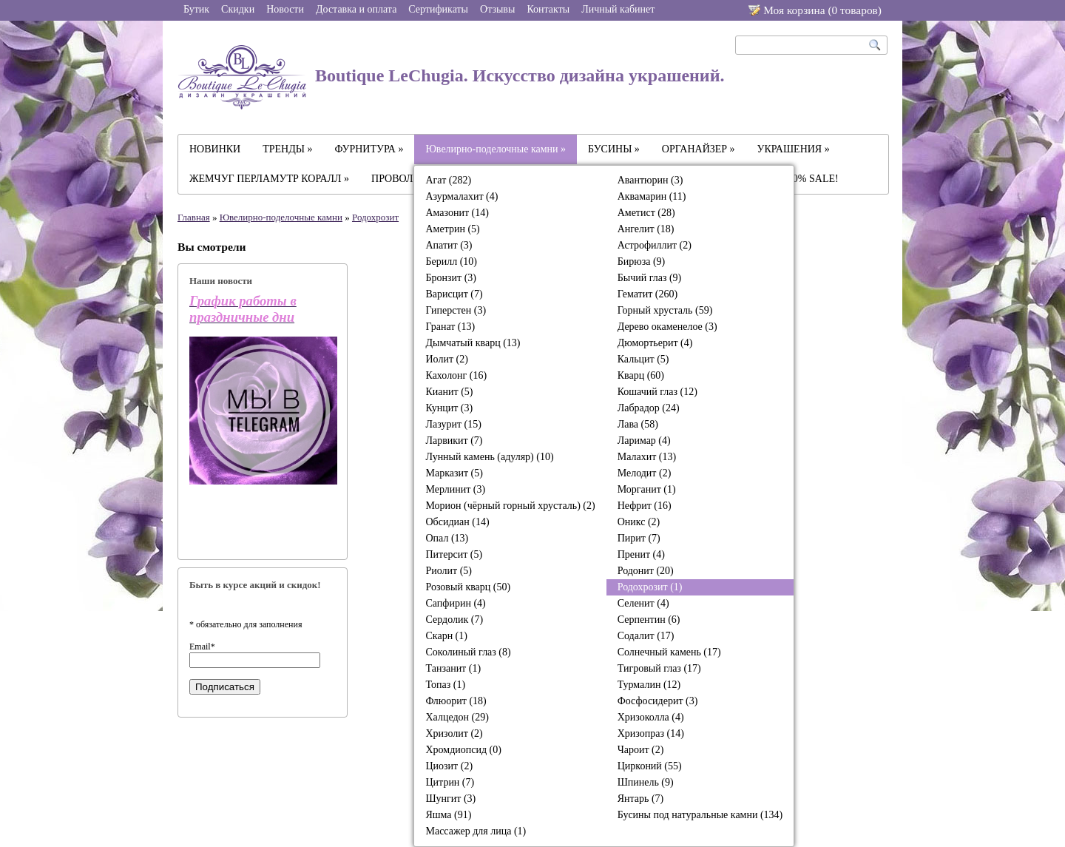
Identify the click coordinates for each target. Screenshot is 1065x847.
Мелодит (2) (645, 473)
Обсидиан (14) (457, 521)
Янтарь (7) (641, 798)
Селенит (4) (643, 603)
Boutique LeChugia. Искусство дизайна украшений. (451, 77)
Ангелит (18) (646, 228)
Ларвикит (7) (453, 440)
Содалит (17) (646, 635)
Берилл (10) (451, 261)
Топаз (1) (445, 684)
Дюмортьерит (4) (655, 342)
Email (202, 646)
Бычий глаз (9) (650, 277)
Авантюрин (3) (650, 180)
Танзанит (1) (453, 668)
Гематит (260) (647, 294)
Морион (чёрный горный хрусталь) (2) (510, 505)
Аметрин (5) (452, 228)
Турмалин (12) (649, 684)
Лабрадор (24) (649, 408)
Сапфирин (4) (455, 603)
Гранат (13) (450, 326)
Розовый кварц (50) (467, 587)
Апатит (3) (448, 245)
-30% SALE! (811, 178)
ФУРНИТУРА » (369, 149)
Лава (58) (638, 424)
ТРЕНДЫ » (287, 149)
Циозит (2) (449, 766)
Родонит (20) (646, 570)
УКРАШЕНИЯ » (793, 149)
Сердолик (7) (454, 619)
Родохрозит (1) (650, 587)
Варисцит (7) (453, 294)
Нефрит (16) (645, 505)
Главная (194, 217)
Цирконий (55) (650, 766)
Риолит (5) (448, 570)
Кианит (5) (449, 391)
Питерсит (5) (453, 554)
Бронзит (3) (450, 277)
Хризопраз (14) (651, 733)
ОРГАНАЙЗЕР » (698, 149)
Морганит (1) (647, 489)
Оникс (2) (639, 521)
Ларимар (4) (644, 440)
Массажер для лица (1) (475, 831)
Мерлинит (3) (455, 489)
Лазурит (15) (453, 424)
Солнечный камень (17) (669, 652)
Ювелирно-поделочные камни (281, 217)
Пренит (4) (641, 554)
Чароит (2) (641, 749)
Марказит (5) (453, 473)
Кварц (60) (641, 375)
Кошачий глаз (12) (657, 391)
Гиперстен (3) (455, 310)
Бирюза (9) (642, 261)
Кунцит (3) (449, 408)
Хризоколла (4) (651, 717)
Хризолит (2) (453, 733)
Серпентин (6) (649, 619)
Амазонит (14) (456, 212)
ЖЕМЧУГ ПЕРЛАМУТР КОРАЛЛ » (269, 178)
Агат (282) (448, 180)
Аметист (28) (646, 212)
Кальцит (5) (643, 359)
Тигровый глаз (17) (659, 668)
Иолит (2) (446, 359)
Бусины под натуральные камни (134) (700, 814)
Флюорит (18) (455, 700)
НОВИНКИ (214, 149)
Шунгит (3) (450, 798)
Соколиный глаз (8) (467, 652)
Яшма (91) (448, 814)
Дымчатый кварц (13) (472, 342)
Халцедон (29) (456, 717)
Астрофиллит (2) (655, 245)
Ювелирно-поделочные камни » (495, 149)
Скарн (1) (446, 635)
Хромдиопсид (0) (463, 749)
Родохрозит (375, 217)
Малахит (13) (647, 456)
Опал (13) (446, 538)
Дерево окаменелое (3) (667, 326)
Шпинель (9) (646, 782)
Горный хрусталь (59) (665, 310)
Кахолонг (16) (456, 375)
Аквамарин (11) (652, 196)
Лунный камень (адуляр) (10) (489, 456)
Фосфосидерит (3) (658, 700)
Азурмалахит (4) (461, 196)
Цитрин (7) (449, 782)
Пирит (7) (639, 538)
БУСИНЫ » (614, 149)
